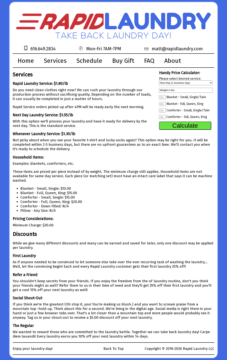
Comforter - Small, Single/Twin (188, 110)
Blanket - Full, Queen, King (184, 104)
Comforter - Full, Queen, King (186, 117)
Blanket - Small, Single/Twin (186, 97)
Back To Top (113, 348)
